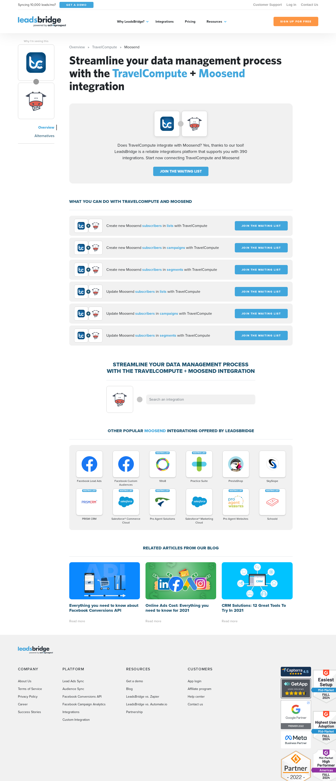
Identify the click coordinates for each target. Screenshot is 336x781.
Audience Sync (73, 688)
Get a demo (134, 681)
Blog (129, 688)
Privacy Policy (28, 696)
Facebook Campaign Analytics (84, 704)
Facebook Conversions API (81, 696)
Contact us (195, 704)
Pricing (190, 21)
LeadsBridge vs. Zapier (142, 696)
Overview (46, 127)
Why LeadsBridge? (130, 21)
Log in (291, 5)
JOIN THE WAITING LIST (181, 171)
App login (194, 681)
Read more (77, 621)
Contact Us (309, 5)
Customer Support (267, 5)
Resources (214, 21)
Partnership (134, 712)
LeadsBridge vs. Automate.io (146, 704)
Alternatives (44, 135)
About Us (24, 681)
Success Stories (29, 712)
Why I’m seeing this (36, 41)
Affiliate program (199, 688)
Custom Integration (76, 719)
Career (23, 704)
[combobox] (200, 399)
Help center (196, 696)
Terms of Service (30, 688)
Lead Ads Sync (73, 681)
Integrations (165, 21)
